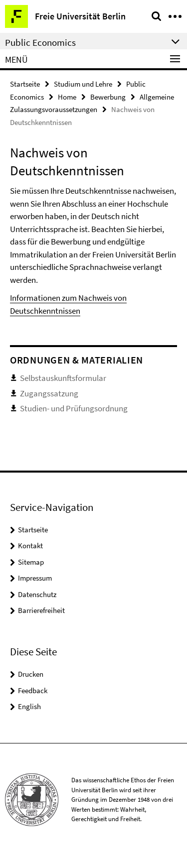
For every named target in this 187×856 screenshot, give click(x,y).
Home (67, 97)
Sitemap (31, 562)
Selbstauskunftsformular (63, 377)
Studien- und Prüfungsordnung (74, 408)
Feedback (32, 690)
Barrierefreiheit (41, 610)
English (29, 706)
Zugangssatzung (49, 393)
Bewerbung (108, 97)
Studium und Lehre (83, 84)
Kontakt (30, 545)
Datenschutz (37, 594)
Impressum (35, 578)
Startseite (25, 84)
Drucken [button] (30, 674)
